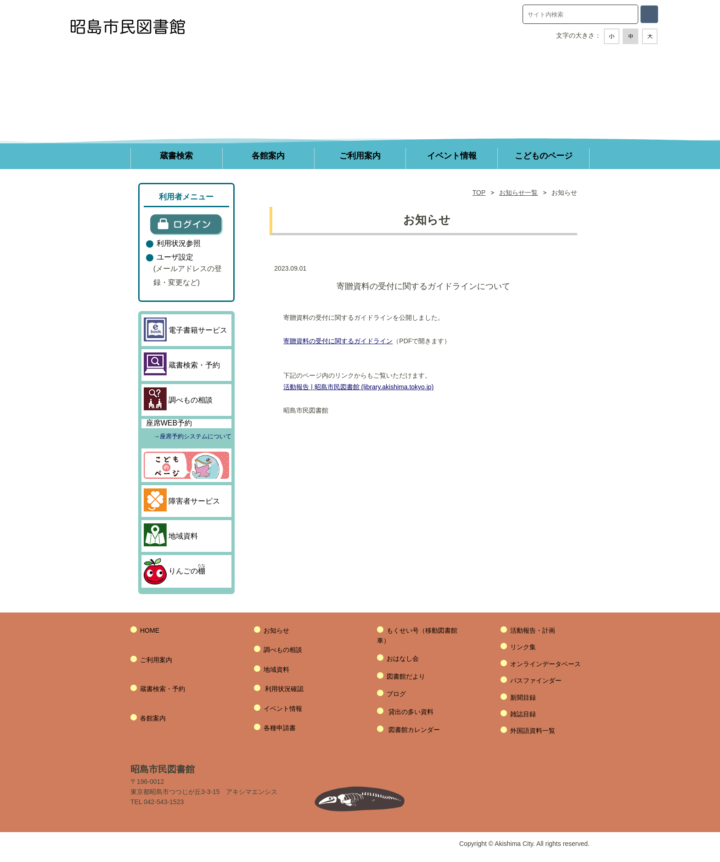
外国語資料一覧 (532, 730)
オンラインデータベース (545, 664)
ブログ (396, 694)
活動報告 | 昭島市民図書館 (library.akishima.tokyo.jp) (358, 387)
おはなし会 (403, 658)
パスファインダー (536, 680)
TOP (479, 192)
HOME (149, 630)
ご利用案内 (156, 660)
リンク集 (523, 647)
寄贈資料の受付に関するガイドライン (338, 341)
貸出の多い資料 (410, 711)
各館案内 (153, 718)
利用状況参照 (179, 243)
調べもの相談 (283, 649)
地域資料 (276, 669)
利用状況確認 (284, 688)
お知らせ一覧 (518, 192)
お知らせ (276, 630)
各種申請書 (280, 728)
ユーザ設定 (175, 257)
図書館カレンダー (414, 729)
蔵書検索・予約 (162, 688)
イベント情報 (283, 708)
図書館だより (406, 676)
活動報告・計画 (532, 630)
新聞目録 (523, 697)
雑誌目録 (523, 714)
